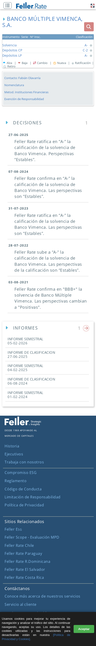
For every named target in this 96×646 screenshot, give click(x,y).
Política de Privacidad (24, 505)
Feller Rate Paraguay (23, 553)
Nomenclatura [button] (14, 85)
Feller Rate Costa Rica (24, 577)
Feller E (13, 529)
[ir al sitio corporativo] (23, 424)
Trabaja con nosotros (24, 462)
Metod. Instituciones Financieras (26, 92)
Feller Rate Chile (19, 545)
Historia (12, 446)
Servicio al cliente (21, 604)
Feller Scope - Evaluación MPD (32, 537)
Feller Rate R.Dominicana (27, 561)
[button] (8, 5)
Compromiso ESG (21, 472)
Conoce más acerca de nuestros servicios (42, 596)
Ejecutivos (14, 454)
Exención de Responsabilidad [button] (24, 99)
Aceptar (84, 629)
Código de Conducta (23, 489)
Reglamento (16, 480)
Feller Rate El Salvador (25, 569)
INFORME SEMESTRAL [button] (25, 341)
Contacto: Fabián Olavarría (22, 78)
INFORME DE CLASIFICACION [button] (31, 354)
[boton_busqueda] (89, 26)
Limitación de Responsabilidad (33, 497)
